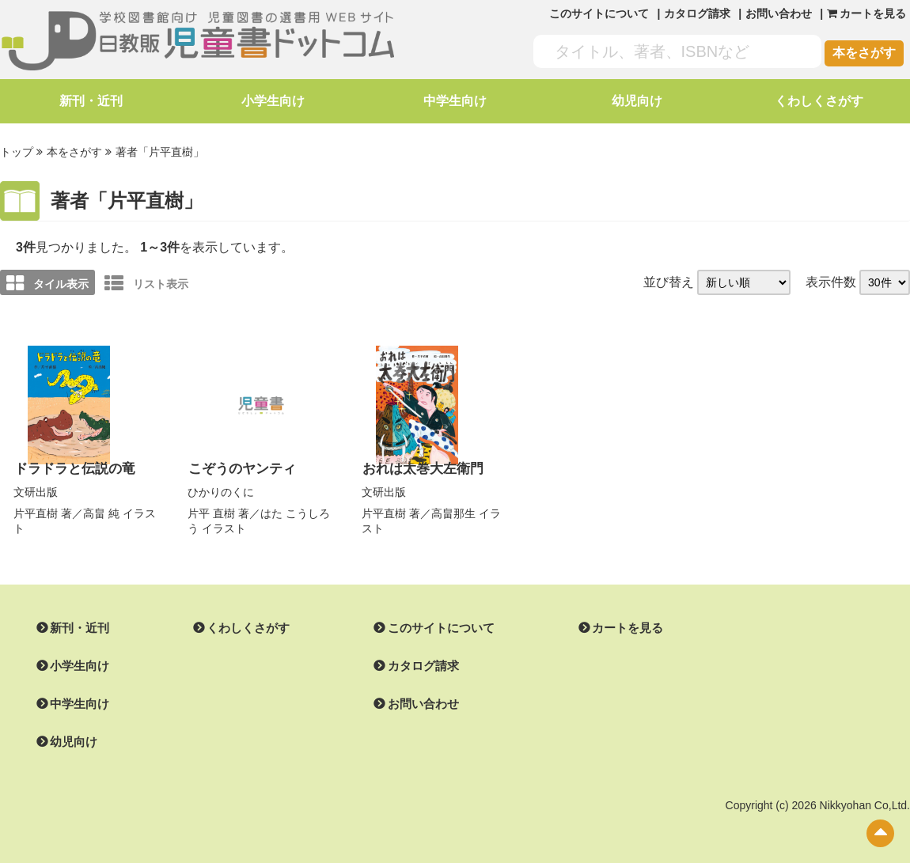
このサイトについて (599, 13)
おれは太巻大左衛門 (419, 466)
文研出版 (35, 489)
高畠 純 (101, 510)
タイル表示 (47, 281)
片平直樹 (35, 510)
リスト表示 (146, 281)
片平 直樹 (211, 510)
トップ (16, 151)
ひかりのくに (221, 489)
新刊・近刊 (91, 101)
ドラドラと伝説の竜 (71, 466)
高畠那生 (453, 510)
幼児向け (637, 101)
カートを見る (608, 625)
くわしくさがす (819, 101)
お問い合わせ (778, 13)
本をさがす (864, 52)
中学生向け (455, 101)
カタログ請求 (697, 13)
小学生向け (273, 101)
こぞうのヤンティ (239, 466)
